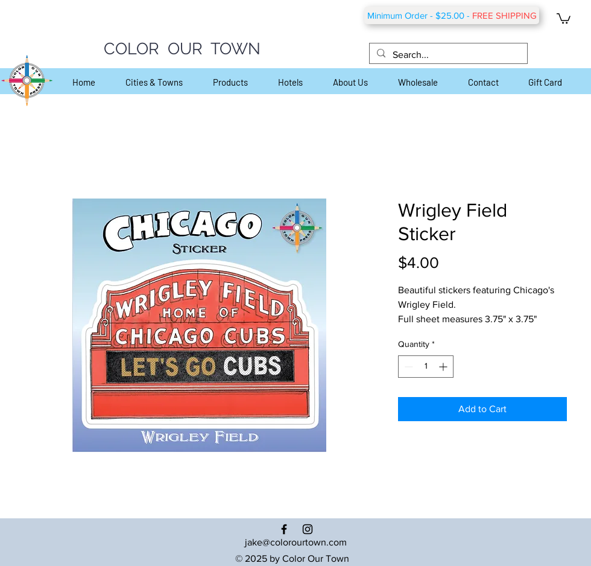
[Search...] (447, 54)
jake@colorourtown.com (296, 542)
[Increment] (444, 366)
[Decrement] (407, 366)
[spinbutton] (426, 366)
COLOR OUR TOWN (182, 48)
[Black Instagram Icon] (307, 529)
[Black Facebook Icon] (284, 529)
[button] (563, 18)
